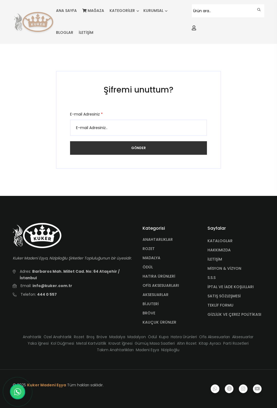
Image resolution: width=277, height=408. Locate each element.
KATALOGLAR (220, 241)
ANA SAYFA (66, 10)
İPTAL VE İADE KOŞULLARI (230, 286)
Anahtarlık (32, 337)
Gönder (138, 148)
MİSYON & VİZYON (224, 268)
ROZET (149, 248)
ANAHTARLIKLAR (158, 239)
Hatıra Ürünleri (184, 337)
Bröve (102, 337)
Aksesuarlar (242, 337)
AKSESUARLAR (156, 294)
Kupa (164, 337)
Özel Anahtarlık (58, 337)
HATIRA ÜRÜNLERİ (159, 276)
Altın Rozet (187, 343)
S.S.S (211, 277)
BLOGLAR (64, 32)
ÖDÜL (148, 267)
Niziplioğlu (170, 350)
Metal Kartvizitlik (91, 343)
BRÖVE (149, 313)
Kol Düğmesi (62, 343)
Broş (90, 337)
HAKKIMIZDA (219, 250)
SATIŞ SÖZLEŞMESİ (224, 296)
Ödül (152, 337)
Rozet (79, 337)
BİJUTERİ (151, 304)
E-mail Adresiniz (86, 114)
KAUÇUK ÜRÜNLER (159, 322)
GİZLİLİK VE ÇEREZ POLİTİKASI (234, 314)
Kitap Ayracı (210, 343)
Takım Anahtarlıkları (115, 350)
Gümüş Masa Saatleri (155, 343)
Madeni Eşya (147, 350)
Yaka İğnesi (38, 343)
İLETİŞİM (86, 32)
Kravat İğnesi (120, 343)
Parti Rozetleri (236, 343)
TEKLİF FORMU (220, 305)
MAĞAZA (93, 10)
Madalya (117, 337)
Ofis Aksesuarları (214, 337)
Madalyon (136, 337)
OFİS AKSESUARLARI (161, 285)
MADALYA (151, 258)
